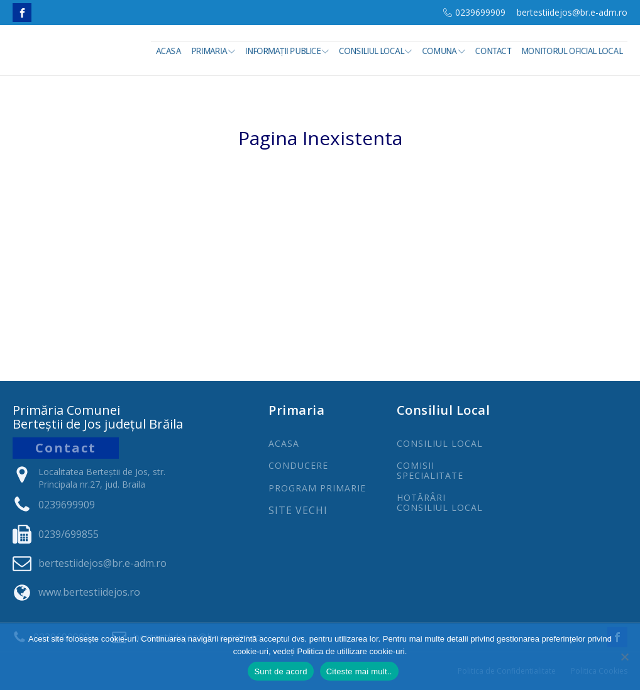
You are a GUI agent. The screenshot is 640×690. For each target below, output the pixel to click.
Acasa (168, 51)
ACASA (283, 443)
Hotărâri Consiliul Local (440, 502)
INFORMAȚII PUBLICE (287, 51)
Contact (493, 51)
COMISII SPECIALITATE (430, 470)
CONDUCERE (298, 465)
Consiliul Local (375, 51)
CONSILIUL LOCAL (440, 443)
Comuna (443, 51)
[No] (624, 656)
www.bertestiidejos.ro (89, 592)
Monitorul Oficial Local (571, 51)
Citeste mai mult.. (359, 671)
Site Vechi (298, 511)
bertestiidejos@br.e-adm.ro (572, 12)
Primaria (213, 51)
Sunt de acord (280, 671)
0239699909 (480, 12)
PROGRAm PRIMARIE (317, 488)
